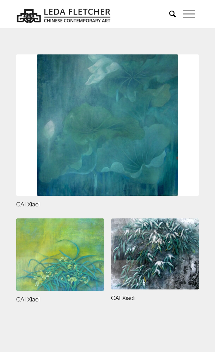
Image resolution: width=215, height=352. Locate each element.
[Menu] (189, 14)
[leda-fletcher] (89, 14)
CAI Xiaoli (28, 204)
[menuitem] (172, 14)
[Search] (172, 14)
